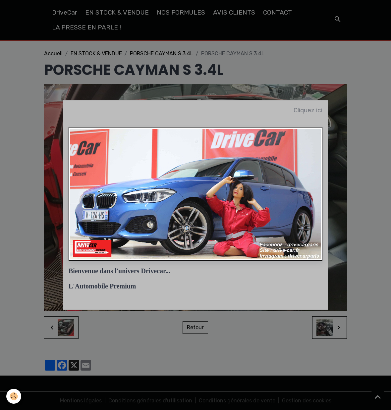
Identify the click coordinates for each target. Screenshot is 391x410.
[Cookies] (14, 396)
